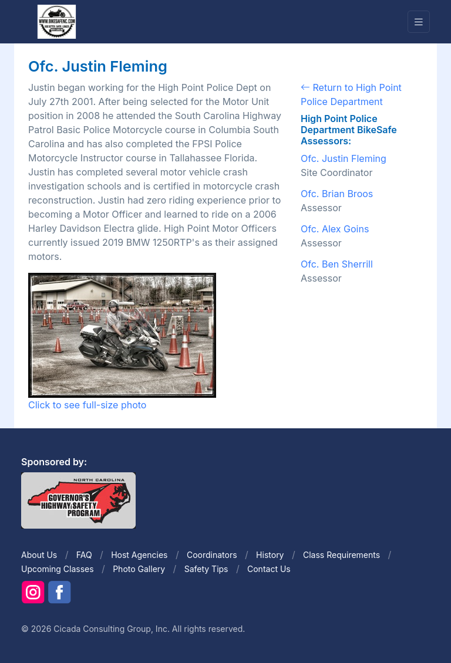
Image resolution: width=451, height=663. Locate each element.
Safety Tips (206, 569)
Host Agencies (139, 555)
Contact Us (269, 569)
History (270, 555)
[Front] (56, 21)
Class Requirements (341, 555)
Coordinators (212, 555)
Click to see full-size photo (122, 342)
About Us (39, 555)
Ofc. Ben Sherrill (337, 264)
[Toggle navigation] (419, 22)
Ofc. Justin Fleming (343, 158)
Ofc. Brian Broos (337, 193)
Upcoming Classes (57, 569)
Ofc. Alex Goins (335, 229)
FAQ (84, 555)
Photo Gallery (139, 569)
